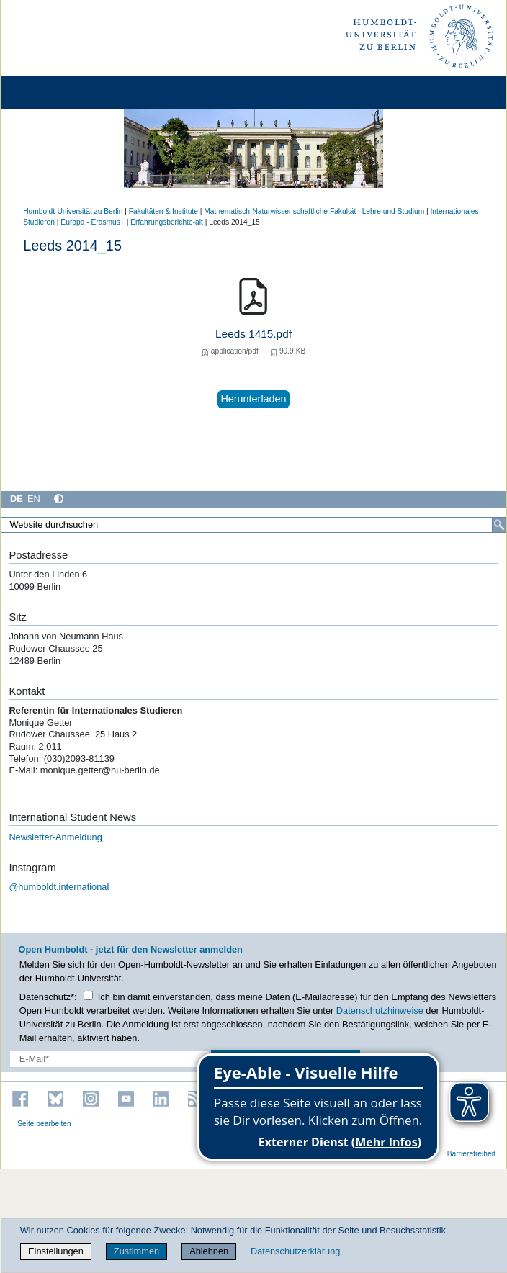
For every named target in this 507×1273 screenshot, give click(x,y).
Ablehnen (208, 1251)
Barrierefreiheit (471, 1154)
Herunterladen (253, 399)
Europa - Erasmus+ (92, 222)
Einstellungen (56, 1251)
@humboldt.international (59, 886)
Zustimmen (136, 1251)
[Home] (51, 92)
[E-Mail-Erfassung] (109, 1059)
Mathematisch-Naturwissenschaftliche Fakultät (280, 211)
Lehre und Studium (393, 211)
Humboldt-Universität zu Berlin (72, 211)
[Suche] (499, 525)
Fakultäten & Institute (163, 211)
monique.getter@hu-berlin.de (101, 770)
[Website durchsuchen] (253, 525)
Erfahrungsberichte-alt (166, 222)
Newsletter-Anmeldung (55, 837)
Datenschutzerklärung (295, 1251)
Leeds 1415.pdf (253, 334)
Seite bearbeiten (44, 1124)
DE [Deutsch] (16, 498)
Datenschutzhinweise (379, 1010)
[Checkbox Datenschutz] (88, 995)
